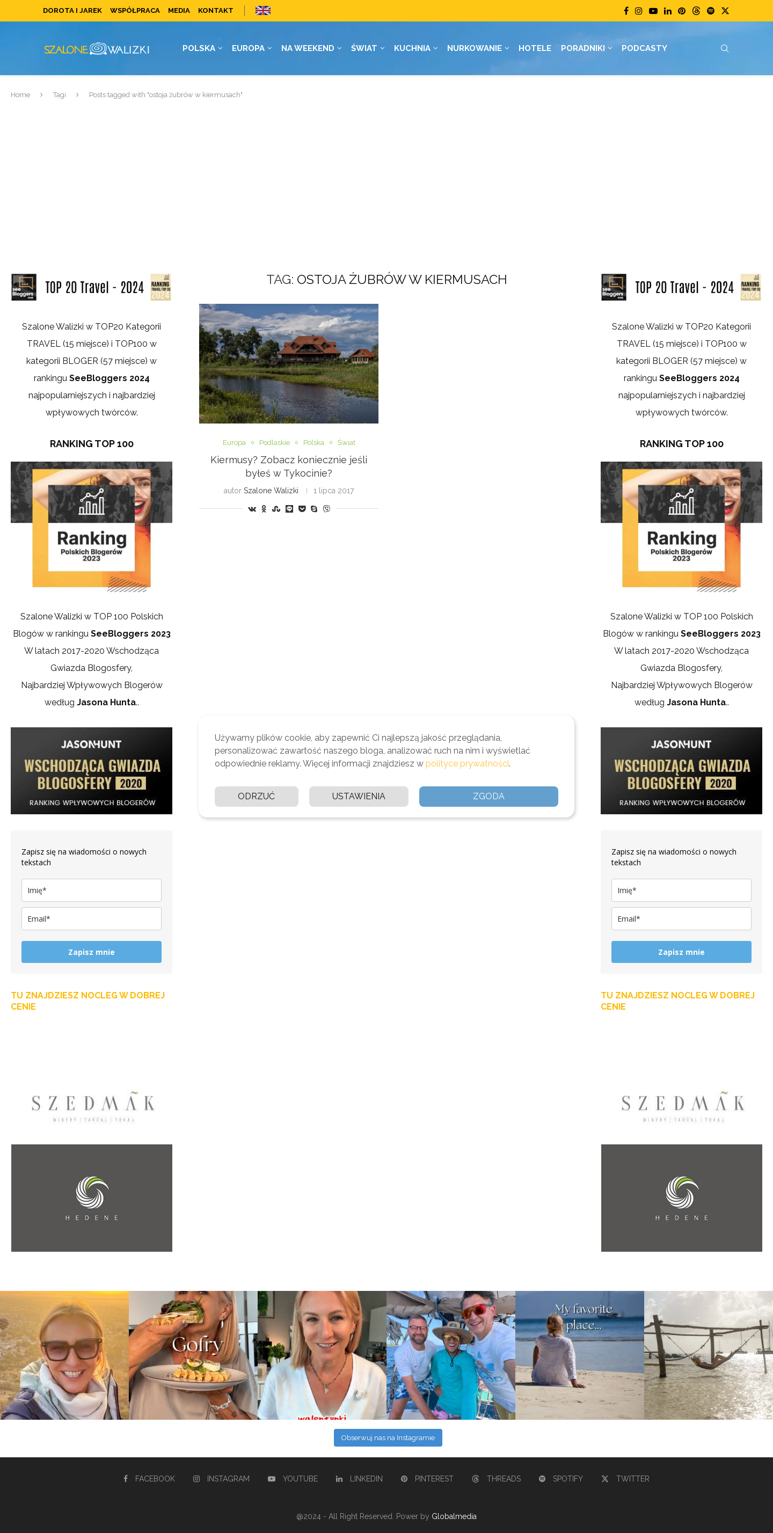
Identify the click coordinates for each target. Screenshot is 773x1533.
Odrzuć (256, 796)
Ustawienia (358, 796)
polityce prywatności (467, 763)
